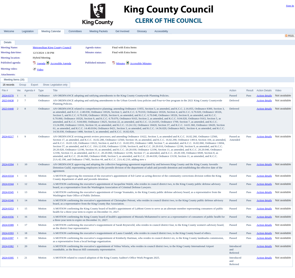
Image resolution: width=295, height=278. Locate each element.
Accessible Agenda (60, 63)
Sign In (290, 5)
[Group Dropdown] (22, 84)
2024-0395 (8, 257)
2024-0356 (8, 216)
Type (41, 90)
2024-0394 (8, 164)
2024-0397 (8, 238)
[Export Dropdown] (34, 84)
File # (5, 90)
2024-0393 (8, 233)
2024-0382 (8, 246)
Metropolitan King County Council (52, 47)
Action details (264, 95)
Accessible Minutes (141, 63)
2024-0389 (8, 224)
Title (55, 90)
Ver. (19, 90)
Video (40, 69)
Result (249, 90)
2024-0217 (8, 136)
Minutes (120, 63)
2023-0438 (8, 100)
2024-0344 (8, 183)
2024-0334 (8, 175)
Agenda (41, 63)
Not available (283, 95)
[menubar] (35, 85)
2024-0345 (8, 192)
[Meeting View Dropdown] (55, 84)
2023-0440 (8, 108)
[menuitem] (8, 84)
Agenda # (29, 90)
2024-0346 (8, 200)
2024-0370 (8, 95)
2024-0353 (8, 208)
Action (232, 90)
